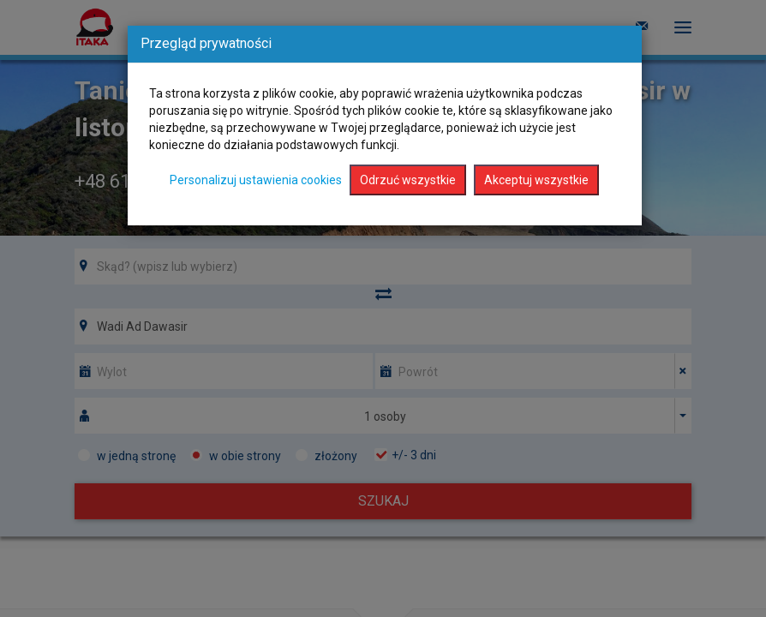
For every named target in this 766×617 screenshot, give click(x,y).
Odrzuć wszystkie (408, 180)
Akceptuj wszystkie (536, 180)
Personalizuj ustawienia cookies (256, 180)
